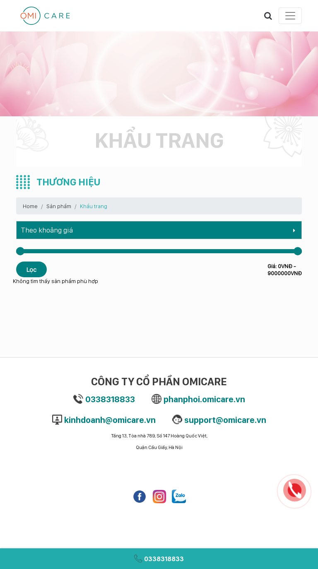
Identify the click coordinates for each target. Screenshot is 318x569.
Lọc (31, 269)
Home (30, 205)
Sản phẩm (58, 205)
